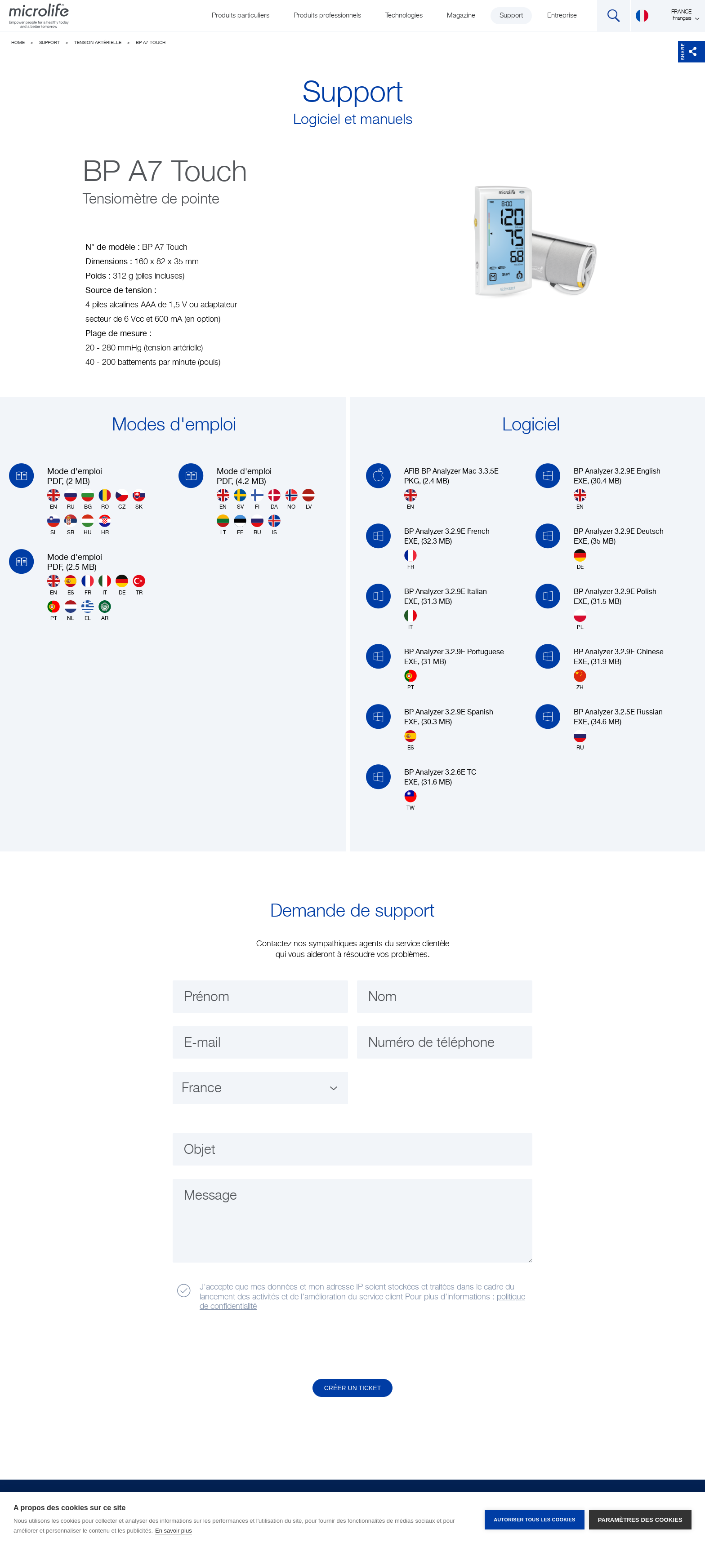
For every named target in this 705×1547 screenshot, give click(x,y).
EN (53, 499)
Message (210, 1196)
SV (240, 499)
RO (104, 499)
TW (410, 800)
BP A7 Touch (150, 42)
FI (257, 499)
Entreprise (562, 15)
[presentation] (241, 1346)
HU (87, 525)
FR (87, 585)
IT (104, 585)
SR (70, 525)
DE (122, 585)
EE (240, 525)
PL (580, 619)
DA (274, 499)
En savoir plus (173, 1530)
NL (70, 610)
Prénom (206, 997)
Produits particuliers (240, 15)
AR (104, 610)
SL (53, 525)
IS (274, 525)
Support (511, 15)
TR (139, 585)
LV (308, 499)
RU (70, 499)
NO (291, 499)
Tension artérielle (97, 42)
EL (87, 610)
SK (139, 499)
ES (70, 585)
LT (223, 525)
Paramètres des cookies (640, 1519)
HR (104, 525)
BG (87, 499)
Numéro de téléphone (431, 1043)
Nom (382, 997)
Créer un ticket (352, 1388)
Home (18, 42)
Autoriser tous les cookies (534, 1519)
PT (53, 610)
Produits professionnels (327, 15)
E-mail (202, 1043)
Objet (199, 1150)
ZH (580, 680)
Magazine (461, 15)
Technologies (404, 15)
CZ (122, 499)
